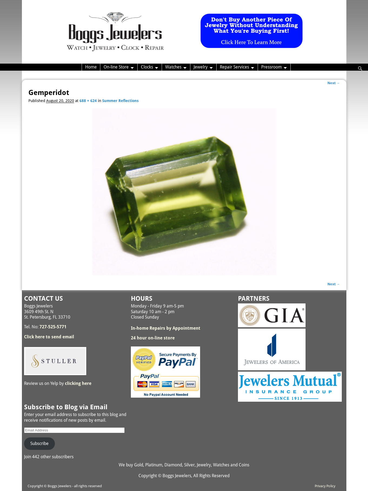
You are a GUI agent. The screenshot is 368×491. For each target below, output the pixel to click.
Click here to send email (49, 336)
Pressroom (271, 67)
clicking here (78, 383)
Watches (173, 67)
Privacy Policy (325, 486)
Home (91, 67)
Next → (333, 83)
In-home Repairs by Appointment (165, 328)
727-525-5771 (53, 326)
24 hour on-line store (153, 338)
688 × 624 (88, 101)
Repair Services (234, 67)
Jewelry (201, 67)
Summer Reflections (120, 101)
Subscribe (39, 443)
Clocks (147, 67)
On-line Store (116, 67)
